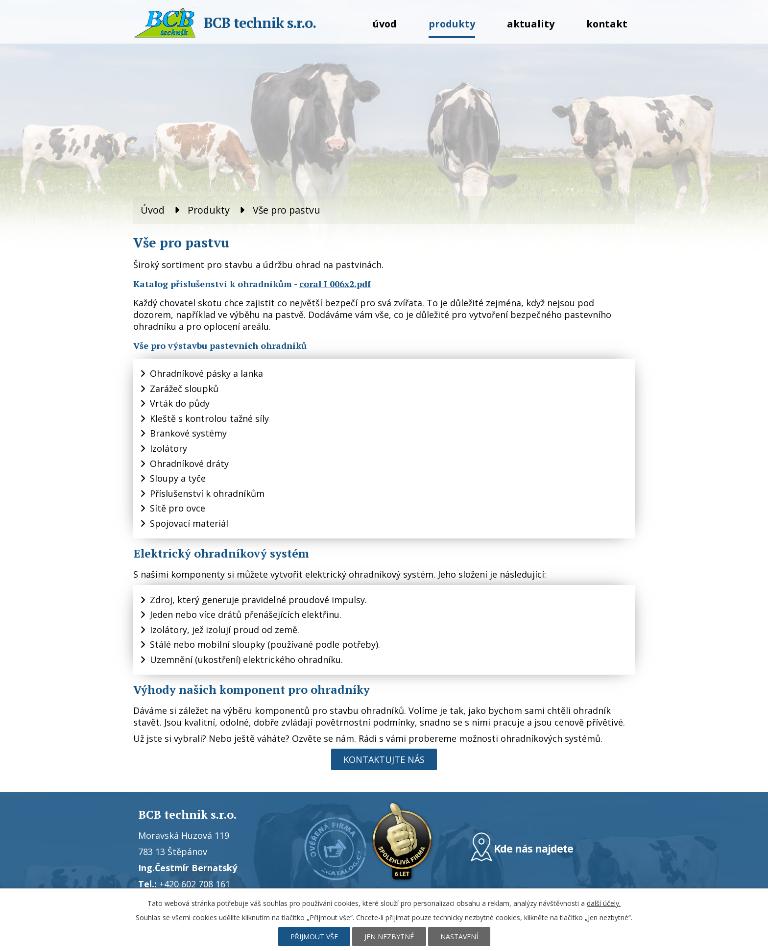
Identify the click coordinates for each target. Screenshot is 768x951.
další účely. (604, 903)
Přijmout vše (314, 936)
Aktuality (530, 23)
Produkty (452, 23)
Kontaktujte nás (384, 759)
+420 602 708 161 (194, 884)
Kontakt (606, 23)
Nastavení (459, 936)
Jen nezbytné (389, 936)
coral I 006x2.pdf (335, 284)
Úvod (385, 23)
